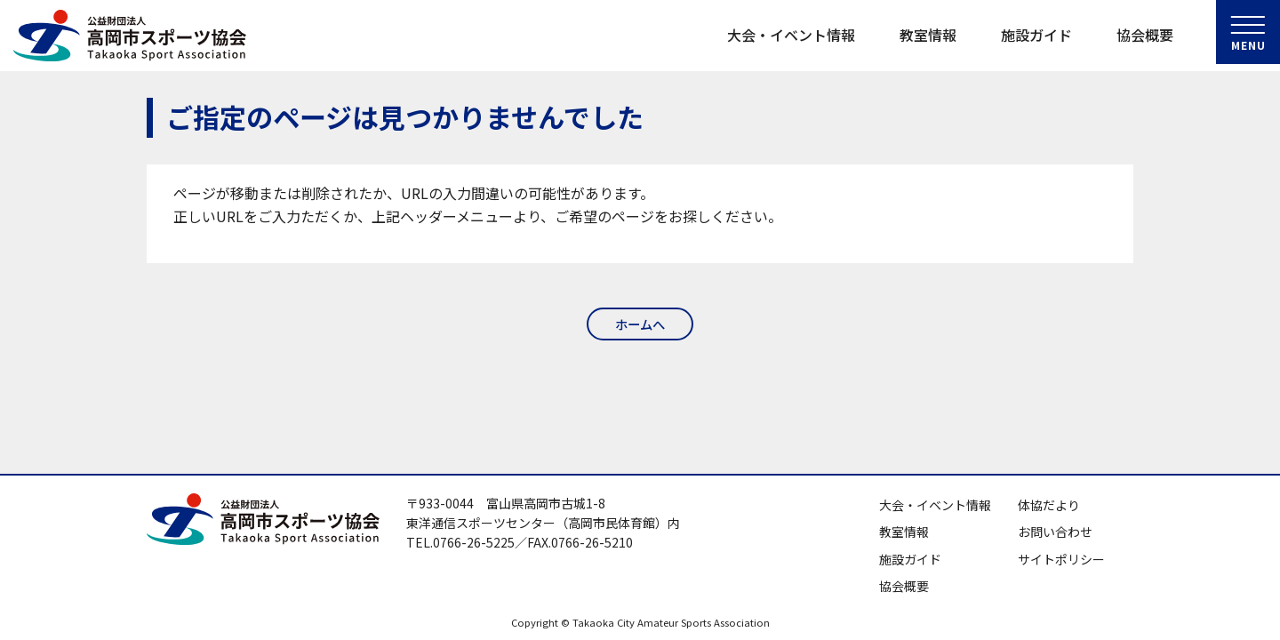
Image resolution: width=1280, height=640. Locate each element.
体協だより (1049, 505)
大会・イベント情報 (791, 34)
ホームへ (640, 324)
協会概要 (1144, 34)
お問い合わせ (1055, 531)
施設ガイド (1036, 34)
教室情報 (928, 34)
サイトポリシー (1061, 559)
